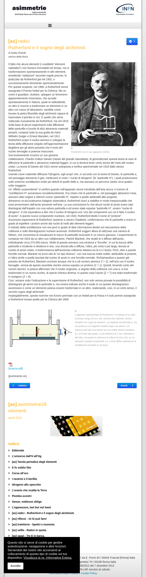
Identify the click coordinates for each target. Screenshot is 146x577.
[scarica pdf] (15, 366)
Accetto (15, 565)
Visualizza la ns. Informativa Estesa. (48, 557)
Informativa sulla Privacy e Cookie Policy (73, 573)
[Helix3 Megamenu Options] (50, 25)
